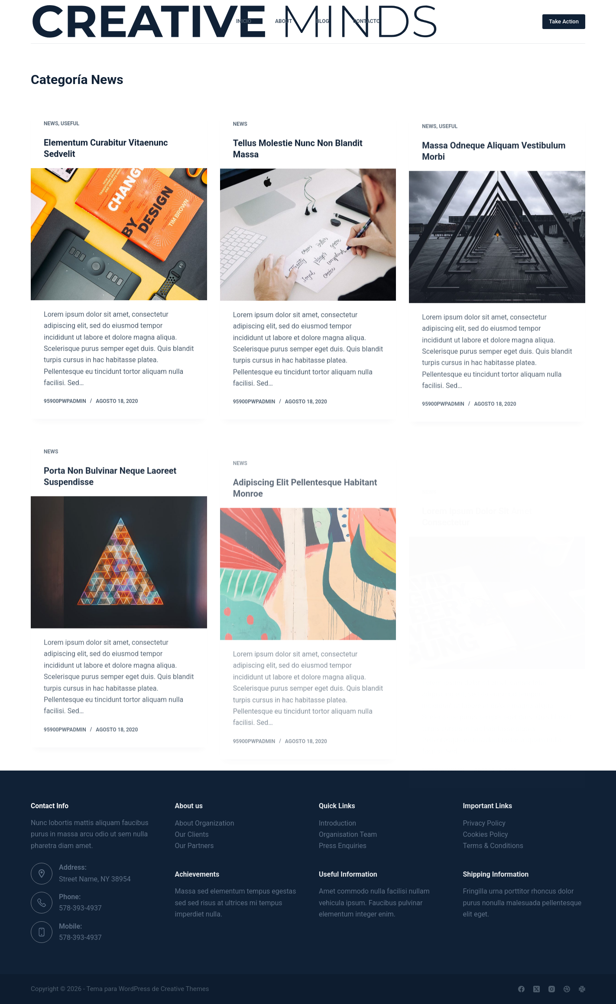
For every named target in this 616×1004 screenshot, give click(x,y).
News (51, 124)
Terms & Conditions (493, 846)
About (283, 21)
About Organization (204, 823)
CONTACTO (366, 21)
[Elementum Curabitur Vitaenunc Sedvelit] (119, 234)
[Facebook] (521, 989)
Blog (322, 21)
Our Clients (192, 834)
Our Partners (194, 846)
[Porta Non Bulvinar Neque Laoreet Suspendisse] (119, 575)
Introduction (337, 823)
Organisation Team (348, 834)
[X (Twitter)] (536, 989)
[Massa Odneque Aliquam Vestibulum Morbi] (497, 250)
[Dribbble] (567, 989)
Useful (70, 124)
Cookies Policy (485, 834)
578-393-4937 (80, 908)
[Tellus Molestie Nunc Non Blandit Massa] (308, 237)
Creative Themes (185, 989)
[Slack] (582, 989)
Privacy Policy (484, 823)
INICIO (243, 21)
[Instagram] (551, 989)
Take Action (564, 21)
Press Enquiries (342, 846)
